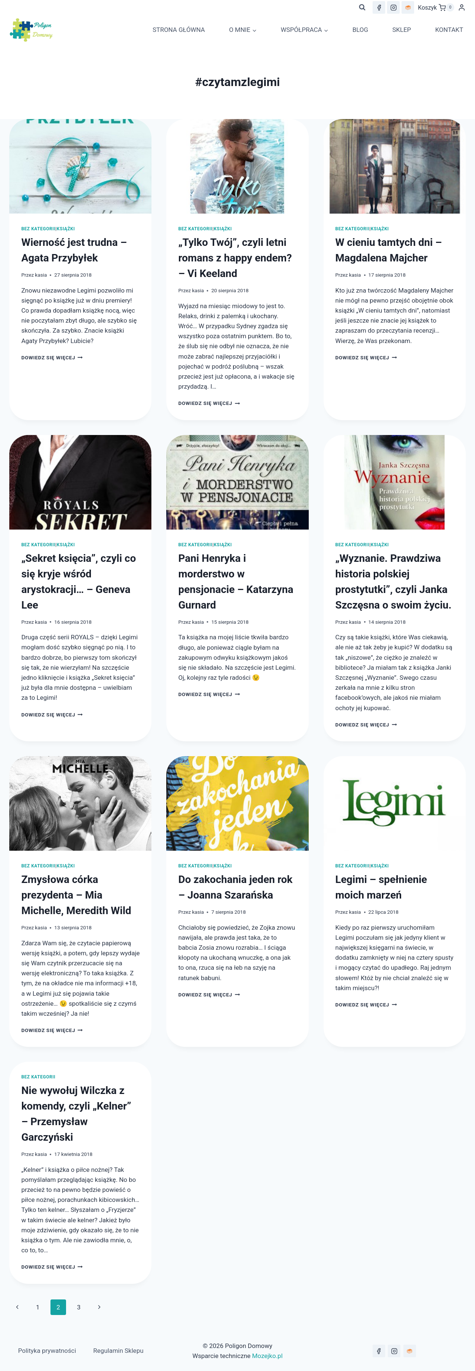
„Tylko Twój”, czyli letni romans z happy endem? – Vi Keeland (235, 258)
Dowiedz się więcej (52, 357)
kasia (41, 275)
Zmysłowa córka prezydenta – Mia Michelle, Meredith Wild (76, 895)
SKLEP (401, 29)
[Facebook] (379, 7)
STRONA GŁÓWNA (179, 29)
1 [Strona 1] (38, 1307)
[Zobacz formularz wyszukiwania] (362, 7)
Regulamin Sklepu (118, 1350)
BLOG (360, 29)
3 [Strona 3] (79, 1307)
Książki (66, 228)
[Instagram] (393, 7)
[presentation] (80, 166)
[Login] (461, 7)
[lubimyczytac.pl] (408, 7)
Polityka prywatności (47, 1350)
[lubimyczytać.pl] (409, 1351)
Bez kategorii (38, 228)
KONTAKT (449, 29)
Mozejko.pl (267, 1356)
